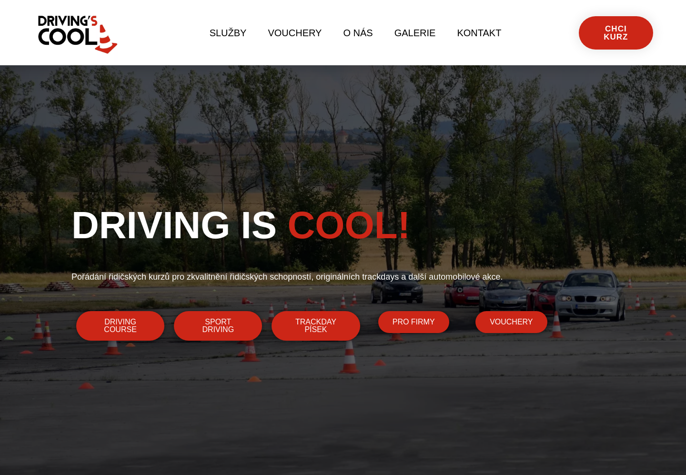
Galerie (415, 33)
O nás (358, 33)
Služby (228, 33)
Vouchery (295, 33)
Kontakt (479, 33)
